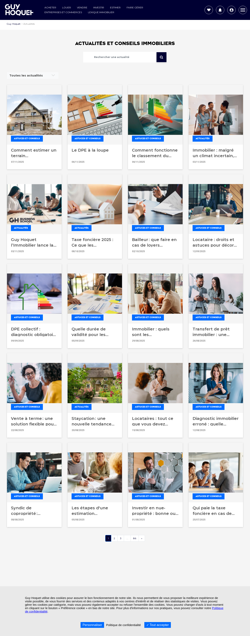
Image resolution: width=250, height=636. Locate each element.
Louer (66, 7)
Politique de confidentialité (123, 625)
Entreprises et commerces (63, 12)
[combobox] (32, 75)
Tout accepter (157, 625)
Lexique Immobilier (101, 12)
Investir (98, 7)
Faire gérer (135, 7)
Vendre (82, 7)
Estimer (115, 7)
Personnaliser (92, 625)
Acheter (50, 7)
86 (134, 538)
